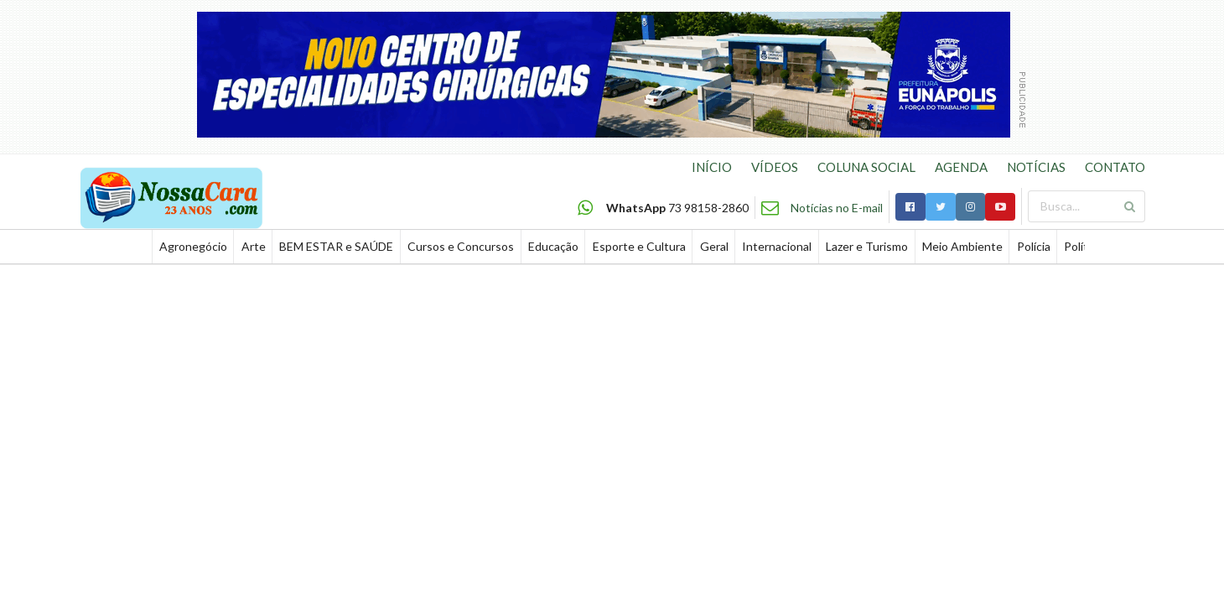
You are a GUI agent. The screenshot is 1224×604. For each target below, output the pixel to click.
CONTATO (1115, 166)
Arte (253, 246)
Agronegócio (193, 246)
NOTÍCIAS (1036, 166)
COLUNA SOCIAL (866, 166)
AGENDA (961, 166)
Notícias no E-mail (837, 207)
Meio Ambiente (962, 246)
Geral (714, 246)
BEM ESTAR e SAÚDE (336, 246)
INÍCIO (712, 166)
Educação (553, 246)
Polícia (1033, 246)
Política (1083, 246)
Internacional (777, 246)
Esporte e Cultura (639, 246)
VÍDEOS (774, 166)
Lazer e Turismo (867, 246)
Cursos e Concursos (460, 246)
